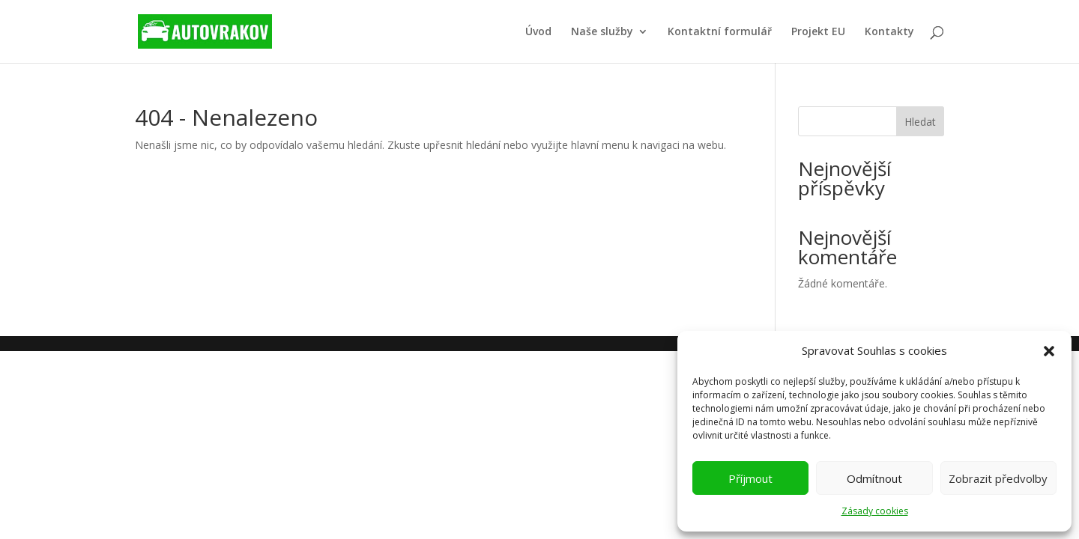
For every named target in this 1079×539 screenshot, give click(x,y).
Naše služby (602, 32)
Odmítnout (874, 478)
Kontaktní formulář (720, 32)
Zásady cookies (874, 511)
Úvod (538, 32)
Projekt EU (818, 32)
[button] (1049, 351)
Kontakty (889, 32)
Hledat (920, 122)
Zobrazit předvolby (998, 478)
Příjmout (750, 478)
